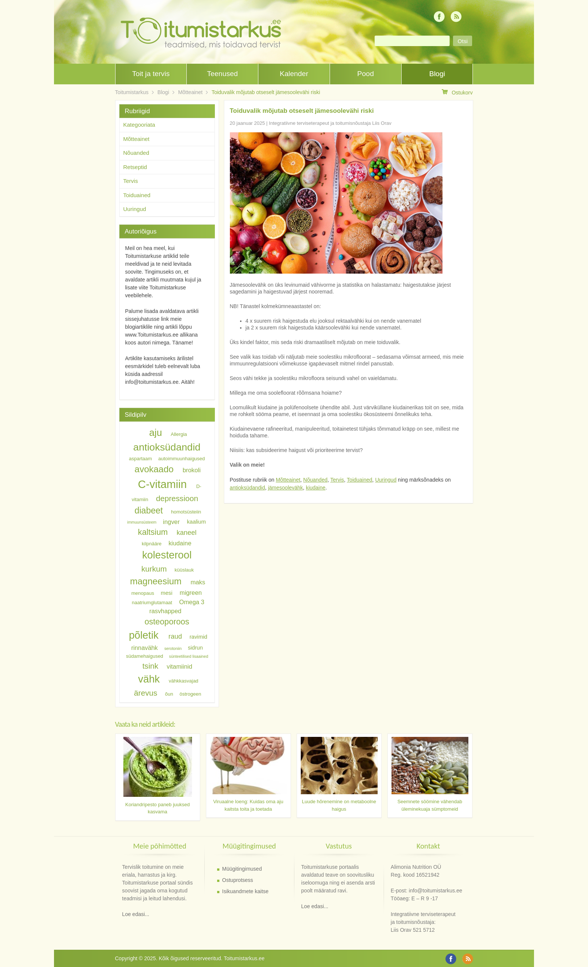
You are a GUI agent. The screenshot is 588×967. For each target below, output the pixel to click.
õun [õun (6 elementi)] (169, 694)
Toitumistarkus (131, 92)
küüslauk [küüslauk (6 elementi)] (184, 570)
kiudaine (316, 488)
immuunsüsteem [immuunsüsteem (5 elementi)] (141, 522)
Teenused (222, 74)
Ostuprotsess (237, 880)
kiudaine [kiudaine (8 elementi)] (179, 542)
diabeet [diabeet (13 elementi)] (149, 510)
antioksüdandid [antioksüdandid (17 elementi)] (166, 447)
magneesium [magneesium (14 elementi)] (156, 581)
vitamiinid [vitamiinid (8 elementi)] (179, 666)
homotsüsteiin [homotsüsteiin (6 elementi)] (186, 512)
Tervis (337, 480)
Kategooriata (139, 124)
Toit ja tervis (151, 74)
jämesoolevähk (285, 488)
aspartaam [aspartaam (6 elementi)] (140, 458)
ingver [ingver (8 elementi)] (171, 521)
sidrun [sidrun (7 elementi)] (195, 648)
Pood (365, 74)
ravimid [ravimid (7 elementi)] (198, 637)
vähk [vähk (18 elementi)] (149, 679)
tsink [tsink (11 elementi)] (150, 666)
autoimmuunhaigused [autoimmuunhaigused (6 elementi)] (181, 458)
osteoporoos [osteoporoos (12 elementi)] (166, 621)
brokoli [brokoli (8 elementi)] (192, 470)
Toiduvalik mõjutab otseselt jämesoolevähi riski (266, 92)
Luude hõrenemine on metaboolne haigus (339, 805)
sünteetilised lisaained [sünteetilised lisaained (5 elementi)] (188, 656)
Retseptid (135, 167)
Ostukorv (457, 92)
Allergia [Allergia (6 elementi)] (179, 434)
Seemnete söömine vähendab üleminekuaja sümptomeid (430, 805)
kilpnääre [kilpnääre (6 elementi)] (152, 543)
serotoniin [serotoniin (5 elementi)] (173, 648)
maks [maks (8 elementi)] (197, 582)
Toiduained (359, 480)
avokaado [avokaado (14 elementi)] (154, 469)
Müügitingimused (242, 869)
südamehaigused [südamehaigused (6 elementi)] (144, 656)
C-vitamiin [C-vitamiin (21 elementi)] (162, 484)
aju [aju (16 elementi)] (155, 432)
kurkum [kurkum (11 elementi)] (154, 568)
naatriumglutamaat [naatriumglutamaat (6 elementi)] (152, 602)
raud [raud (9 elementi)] (175, 636)
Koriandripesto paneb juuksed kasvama (157, 808)
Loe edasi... (135, 914)
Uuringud (385, 480)
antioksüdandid (247, 488)
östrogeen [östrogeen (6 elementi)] (190, 694)
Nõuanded (315, 480)
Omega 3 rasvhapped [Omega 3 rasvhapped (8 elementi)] (176, 606)
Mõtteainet (190, 92)
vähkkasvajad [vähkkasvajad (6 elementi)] (183, 681)
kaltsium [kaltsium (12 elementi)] (153, 532)
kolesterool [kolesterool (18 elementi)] (167, 555)
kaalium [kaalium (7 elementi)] (196, 522)
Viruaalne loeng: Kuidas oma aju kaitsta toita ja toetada (248, 805)
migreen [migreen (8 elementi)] (191, 592)
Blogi (437, 74)
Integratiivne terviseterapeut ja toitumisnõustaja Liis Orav (330, 123)
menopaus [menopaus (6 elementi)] (142, 593)
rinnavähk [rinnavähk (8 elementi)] (144, 647)
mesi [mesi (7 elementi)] (166, 593)
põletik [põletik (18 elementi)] (144, 635)
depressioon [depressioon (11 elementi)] (177, 498)
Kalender (294, 74)
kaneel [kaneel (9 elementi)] (186, 532)
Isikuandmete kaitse (245, 891)
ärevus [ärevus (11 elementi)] (145, 693)
